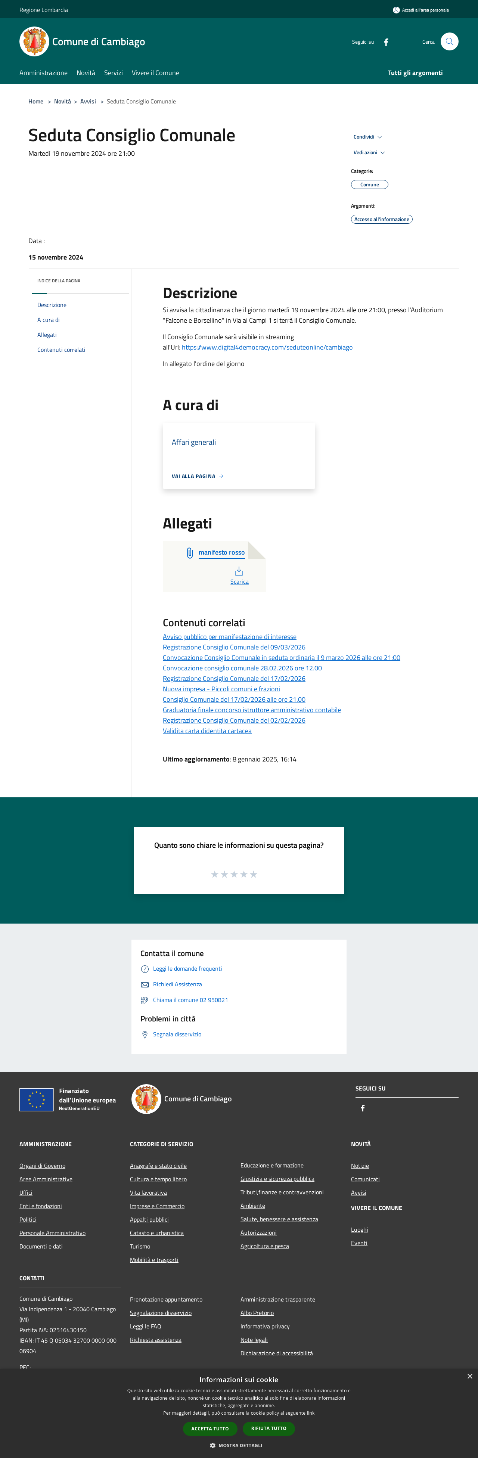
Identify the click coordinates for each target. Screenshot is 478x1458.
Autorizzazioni (258, 1232)
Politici (28, 1219)
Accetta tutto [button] (210, 1429)
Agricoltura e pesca (264, 1245)
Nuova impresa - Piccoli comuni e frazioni (221, 689)
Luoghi (359, 1229)
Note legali (254, 1339)
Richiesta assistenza (155, 1339)
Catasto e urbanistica (157, 1232)
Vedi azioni (370, 152)
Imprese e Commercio (157, 1205)
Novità (62, 101)
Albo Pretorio (257, 1312)
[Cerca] (450, 41)
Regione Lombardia (43, 9)
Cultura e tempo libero (158, 1179)
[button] (239, 1445)
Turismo (140, 1246)
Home (35, 101)
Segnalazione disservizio (161, 1312)
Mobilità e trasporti (154, 1259)
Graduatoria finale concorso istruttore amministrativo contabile (252, 710)
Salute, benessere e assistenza (279, 1219)
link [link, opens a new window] (311, 1413)
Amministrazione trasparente (277, 1299)
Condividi (369, 137)
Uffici (25, 1192)
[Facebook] (383, 41)
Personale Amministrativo (52, 1232)
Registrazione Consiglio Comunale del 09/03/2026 (234, 647)
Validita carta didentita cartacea (207, 731)
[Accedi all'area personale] (421, 10)
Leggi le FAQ (145, 1326)
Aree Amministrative (45, 1179)
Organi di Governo (42, 1165)
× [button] (469, 1377)
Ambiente (252, 1205)
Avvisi (88, 101)
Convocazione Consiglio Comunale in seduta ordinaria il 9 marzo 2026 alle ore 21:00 (281, 657)
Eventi (359, 1242)
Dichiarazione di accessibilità (276, 1353)
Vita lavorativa (148, 1192)
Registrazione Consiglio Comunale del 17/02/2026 (234, 678)
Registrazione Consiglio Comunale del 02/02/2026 (234, 720)
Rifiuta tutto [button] (269, 1428)
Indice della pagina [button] (58, 280)
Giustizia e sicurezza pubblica (277, 1178)
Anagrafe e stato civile (158, 1165)
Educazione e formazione (272, 1165)
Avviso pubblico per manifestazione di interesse (230, 637)
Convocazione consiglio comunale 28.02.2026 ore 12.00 (242, 668)
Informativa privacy (265, 1326)
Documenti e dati (41, 1246)
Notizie (360, 1165)
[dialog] (239, 1413)
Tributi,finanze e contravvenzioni (282, 1192)
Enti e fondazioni (40, 1205)
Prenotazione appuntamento (166, 1299)
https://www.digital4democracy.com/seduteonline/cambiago (267, 347)
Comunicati (365, 1179)
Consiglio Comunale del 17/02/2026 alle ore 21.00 (234, 699)
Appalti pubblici (149, 1219)
